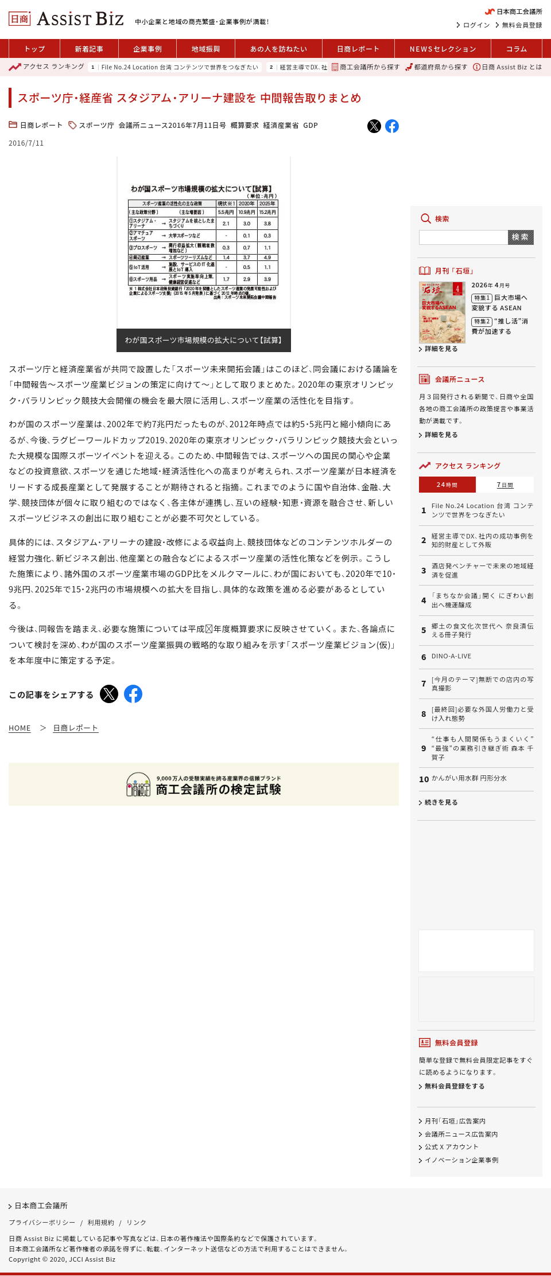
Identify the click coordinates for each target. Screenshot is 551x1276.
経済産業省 (281, 125)
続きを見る (441, 801)
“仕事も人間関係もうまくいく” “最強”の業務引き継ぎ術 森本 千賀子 (483, 748)
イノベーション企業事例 (461, 1160)
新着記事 (89, 48)
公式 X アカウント (452, 1147)
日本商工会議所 (41, 1205)
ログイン (476, 24)
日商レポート (358, 48)
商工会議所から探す (366, 67)
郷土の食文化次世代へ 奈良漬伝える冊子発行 (483, 630)
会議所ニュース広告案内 (461, 1133)
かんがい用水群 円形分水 (469, 778)
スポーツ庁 (96, 125)
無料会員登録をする (455, 1086)
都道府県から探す (436, 67)
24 (447, 484)
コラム (516, 48)
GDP (310, 125)
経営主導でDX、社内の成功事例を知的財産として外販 (483, 540)
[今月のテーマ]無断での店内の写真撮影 (483, 684)
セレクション (443, 48)
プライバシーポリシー (42, 1222)
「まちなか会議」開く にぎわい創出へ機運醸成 (483, 600)
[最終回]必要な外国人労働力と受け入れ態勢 (483, 714)
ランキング (46, 67)
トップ (34, 48)
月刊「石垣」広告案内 (455, 1120)
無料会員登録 (522, 24)
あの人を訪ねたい (278, 48)
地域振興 (206, 48)
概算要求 (245, 125)
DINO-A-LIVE (452, 655)
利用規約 (101, 1222)
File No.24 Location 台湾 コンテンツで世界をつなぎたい (180, 67)
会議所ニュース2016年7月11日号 (172, 125)
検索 (521, 236)
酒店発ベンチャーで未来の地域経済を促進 (483, 570)
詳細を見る (441, 348)
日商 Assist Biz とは (507, 67)
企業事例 (147, 48)
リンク (136, 1222)
